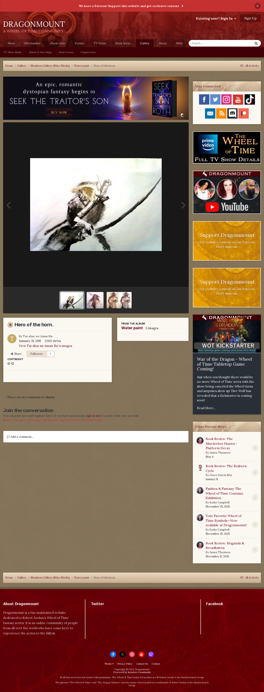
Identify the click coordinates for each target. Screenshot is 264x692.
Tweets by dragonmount (109, 611)
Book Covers (66, 52)
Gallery (144, 44)
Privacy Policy (124, 663)
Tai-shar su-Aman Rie (38, 336)
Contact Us (142, 663)
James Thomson (220, 452)
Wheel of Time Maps (40, 52)
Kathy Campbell (219, 502)
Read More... (206, 408)
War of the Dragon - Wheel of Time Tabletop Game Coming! (224, 364)
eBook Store (57, 43)
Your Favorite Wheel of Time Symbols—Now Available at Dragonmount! (226, 520)
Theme (109, 663)
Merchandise (32, 43)
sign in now (94, 416)
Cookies (156, 663)
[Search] (210, 43)
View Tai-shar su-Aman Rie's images (45, 346)
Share (16, 354)
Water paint (132, 328)
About (163, 43)
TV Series (100, 43)
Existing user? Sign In (216, 18)
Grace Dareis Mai (221, 475)
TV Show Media (12, 52)
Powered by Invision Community (132, 672)
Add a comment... (20, 437)
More (179, 43)
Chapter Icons (88, 52)
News (11, 43)
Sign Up (250, 18)
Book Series (123, 43)
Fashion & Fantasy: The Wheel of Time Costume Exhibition (224, 493)
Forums (79, 43)
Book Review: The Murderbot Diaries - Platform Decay (221, 443)
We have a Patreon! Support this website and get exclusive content (129, 6)
